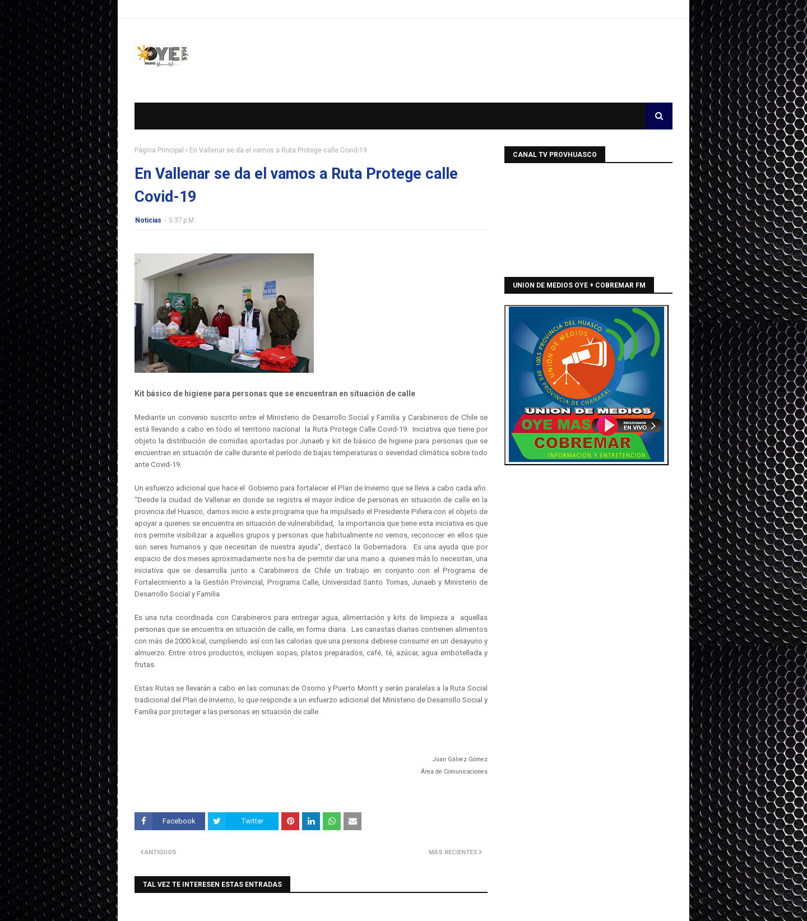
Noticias (148, 220)
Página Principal (159, 150)
